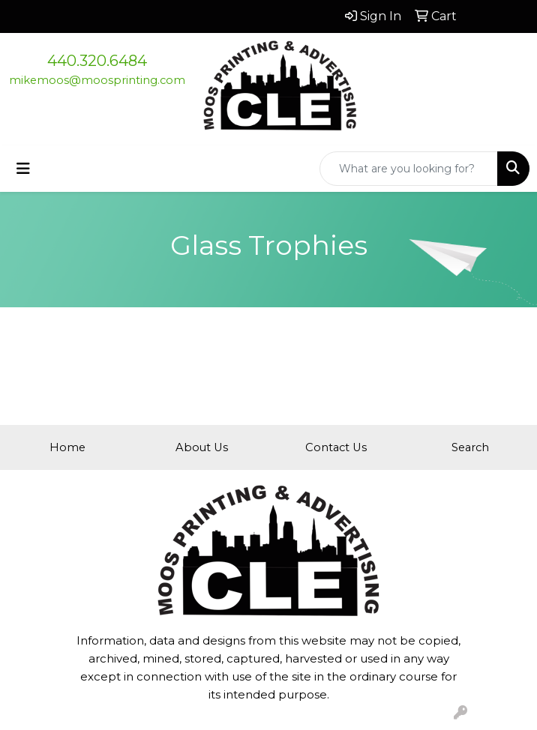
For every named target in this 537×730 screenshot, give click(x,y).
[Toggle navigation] (23, 168)
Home (68, 447)
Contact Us (336, 447)
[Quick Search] (409, 168)
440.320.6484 (97, 61)
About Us (202, 447)
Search (470, 447)
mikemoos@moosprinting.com (97, 80)
